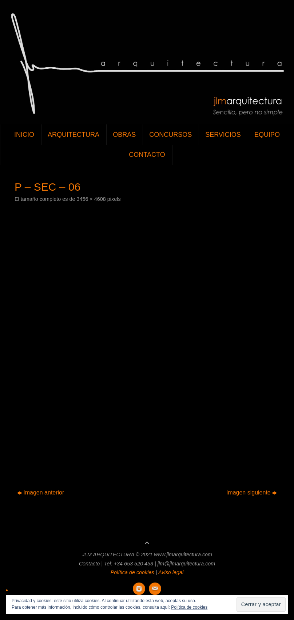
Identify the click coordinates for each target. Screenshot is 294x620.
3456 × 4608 (91, 199)
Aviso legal (170, 572)
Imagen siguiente (251, 492)
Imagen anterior (40, 492)
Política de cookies (132, 572)
